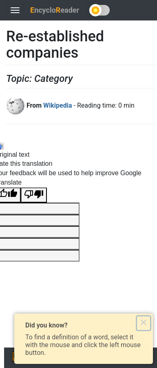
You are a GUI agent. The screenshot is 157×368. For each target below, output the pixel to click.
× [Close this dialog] (143, 323)
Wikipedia (57, 105)
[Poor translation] (34, 195)
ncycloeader (54, 10)
